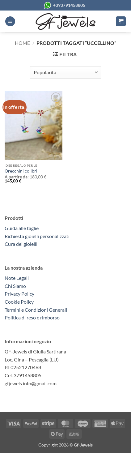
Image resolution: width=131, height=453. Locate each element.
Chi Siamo (15, 286)
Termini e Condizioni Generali (36, 310)
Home (22, 43)
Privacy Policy (19, 294)
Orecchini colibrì (21, 171)
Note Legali (17, 278)
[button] (10, 21)
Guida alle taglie (22, 228)
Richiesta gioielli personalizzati (37, 236)
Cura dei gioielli (21, 244)
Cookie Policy (19, 302)
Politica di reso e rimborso (32, 317)
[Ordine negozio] (65, 72)
